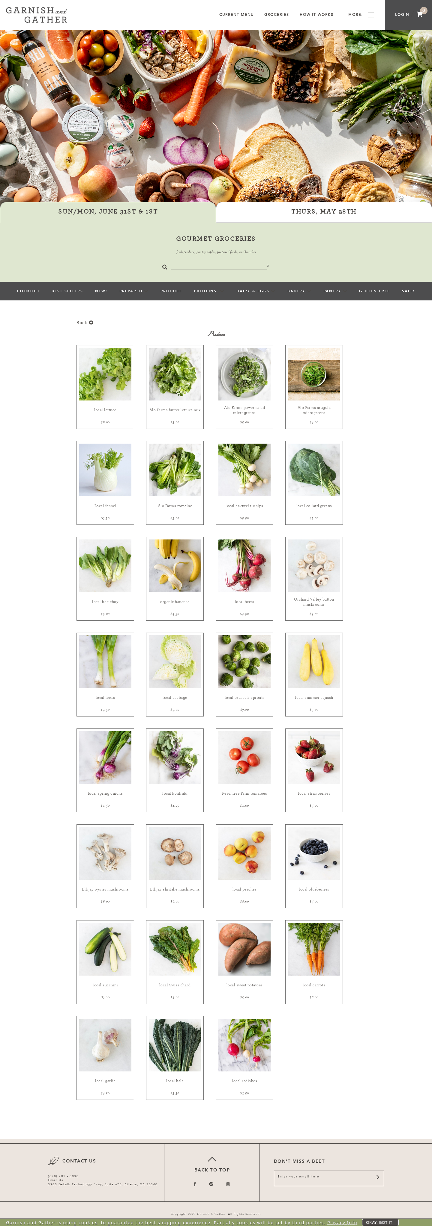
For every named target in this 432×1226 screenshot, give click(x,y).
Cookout (28, 291)
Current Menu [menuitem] (236, 15)
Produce (171, 291)
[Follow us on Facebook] (195, 1184)
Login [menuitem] (402, 15)
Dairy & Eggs (252, 291)
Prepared (130, 291)
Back (85, 322)
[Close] (268, 265)
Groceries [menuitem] (276, 15)
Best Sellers (67, 291)
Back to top (212, 1163)
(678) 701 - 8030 (63, 1176)
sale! (408, 291)
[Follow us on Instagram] (228, 1184)
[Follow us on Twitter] (211, 1184)
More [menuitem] (361, 14)
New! (101, 291)
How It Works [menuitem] (319, 14)
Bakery (296, 291)
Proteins (206, 291)
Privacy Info (342, 1222)
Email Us (55, 1180)
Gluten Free (374, 291)
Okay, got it (379, 1223)
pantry (332, 291)
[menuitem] (419, 14)
